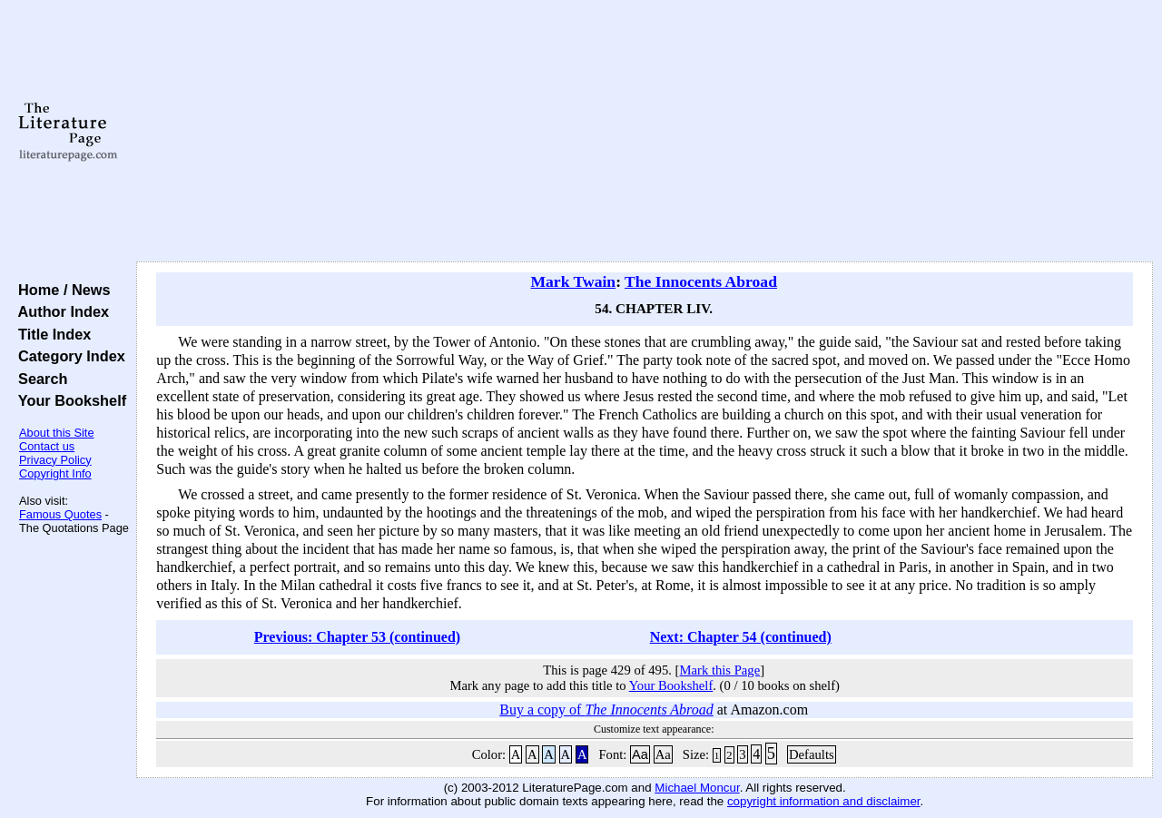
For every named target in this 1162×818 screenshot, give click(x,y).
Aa (640, 754)
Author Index (59, 311)
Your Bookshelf (68, 400)
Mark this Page (719, 670)
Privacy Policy (55, 460)
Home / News (60, 289)
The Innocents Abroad (701, 281)
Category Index (67, 356)
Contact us (46, 446)
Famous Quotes (60, 514)
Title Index (50, 334)
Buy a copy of (606, 709)
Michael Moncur (697, 787)
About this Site (56, 432)
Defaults (811, 754)
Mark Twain (572, 281)
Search (38, 378)
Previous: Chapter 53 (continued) (357, 637)
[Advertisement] (645, 132)
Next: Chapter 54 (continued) (741, 637)
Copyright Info (55, 473)
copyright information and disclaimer (824, 801)
